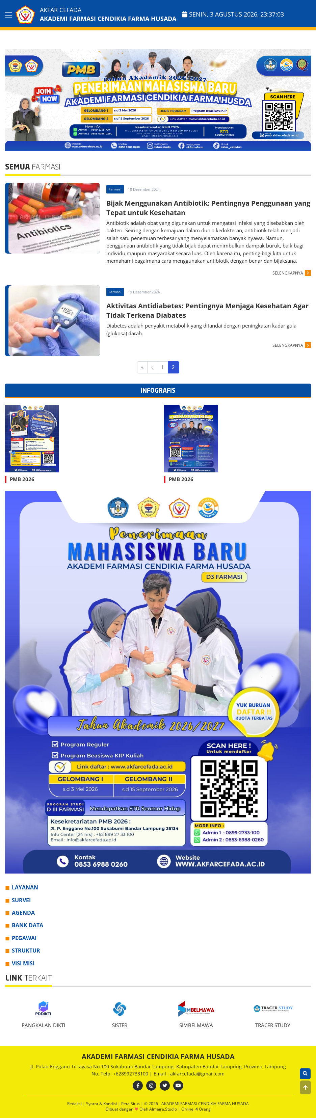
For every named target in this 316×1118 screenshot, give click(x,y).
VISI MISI (23, 963)
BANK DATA (27, 925)
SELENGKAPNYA (287, 273)
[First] (142, 367)
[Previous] (152, 367)
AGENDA (23, 912)
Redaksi (75, 1104)
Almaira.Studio (163, 1109)
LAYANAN (25, 887)
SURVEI (21, 900)
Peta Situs (131, 1104)
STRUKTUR (26, 950)
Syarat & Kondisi (102, 1104)
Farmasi (115, 189)
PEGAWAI (24, 938)
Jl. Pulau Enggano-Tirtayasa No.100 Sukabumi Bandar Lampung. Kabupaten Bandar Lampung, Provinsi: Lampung (158, 1066)
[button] (305, 1087)
